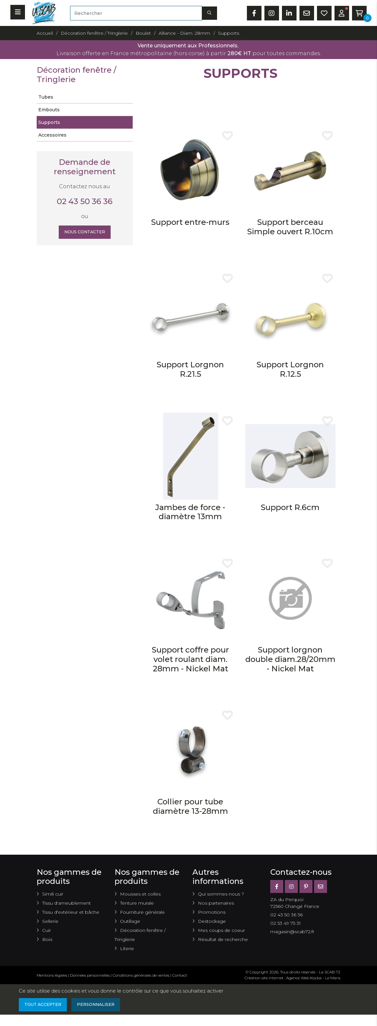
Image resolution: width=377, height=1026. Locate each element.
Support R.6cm (290, 507)
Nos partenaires (216, 903)
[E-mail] (320, 886)
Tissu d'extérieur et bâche (70, 912)
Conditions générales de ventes (141, 975)
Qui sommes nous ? (221, 894)
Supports (49, 122)
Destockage (212, 921)
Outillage (130, 921)
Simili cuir (52, 894)
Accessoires (52, 135)
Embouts (49, 110)
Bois (47, 939)
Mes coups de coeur (221, 930)
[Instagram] (291, 886)
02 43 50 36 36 (85, 201)
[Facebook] (276, 886)
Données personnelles (90, 975)
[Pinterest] (305, 886)
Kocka (316, 977)
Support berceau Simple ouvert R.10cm (290, 226)
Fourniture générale (142, 912)
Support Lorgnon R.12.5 (290, 369)
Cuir (46, 930)
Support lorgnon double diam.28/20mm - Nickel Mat (290, 659)
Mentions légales (52, 975)
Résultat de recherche (223, 939)
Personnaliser (102, 1005)
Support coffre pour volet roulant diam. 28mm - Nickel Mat (190, 659)
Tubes (45, 97)
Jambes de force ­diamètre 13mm (190, 512)
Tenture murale (137, 903)
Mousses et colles (140, 894)
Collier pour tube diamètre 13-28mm (190, 806)
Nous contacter (84, 233)
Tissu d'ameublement (66, 903)
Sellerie (50, 921)
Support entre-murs (190, 222)
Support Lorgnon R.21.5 (190, 369)
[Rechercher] (136, 13)
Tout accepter (45, 1005)
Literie (127, 948)
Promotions (211, 912)
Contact (179, 975)
